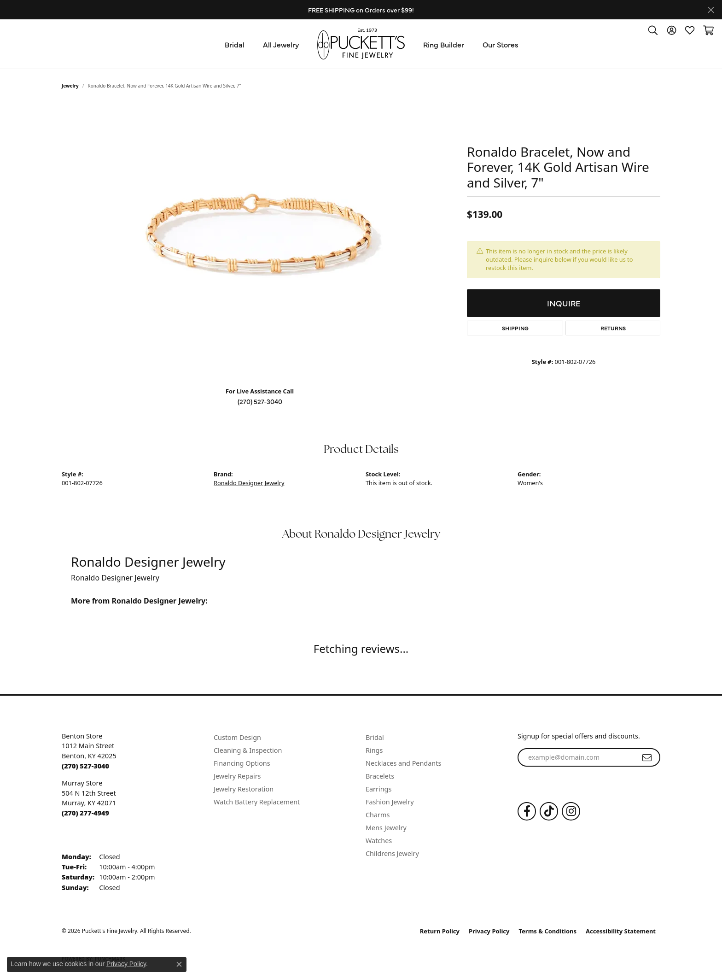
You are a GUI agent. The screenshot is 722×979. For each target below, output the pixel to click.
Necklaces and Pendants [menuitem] (403, 763)
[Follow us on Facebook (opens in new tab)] (527, 811)
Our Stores (500, 44)
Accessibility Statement (621, 931)
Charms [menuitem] (378, 814)
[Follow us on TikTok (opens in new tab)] (549, 811)
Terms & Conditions (548, 931)
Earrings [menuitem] (378, 789)
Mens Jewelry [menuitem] (386, 827)
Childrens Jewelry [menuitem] (392, 853)
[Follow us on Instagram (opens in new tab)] (571, 811)
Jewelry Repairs (237, 776)
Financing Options (242, 763)
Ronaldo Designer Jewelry (249, 483)
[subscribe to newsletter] (647, 757)
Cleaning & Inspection (248, 750)
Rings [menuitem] (374, 750)
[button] (653, 30)
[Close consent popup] (179, 964)
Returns (613, 328)
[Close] (710, 10)
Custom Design (237, 737)
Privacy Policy (489, 931)
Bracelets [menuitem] (380, 776)
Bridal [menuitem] (375, 737)
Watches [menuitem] (379, 840)
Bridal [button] (235, 44)
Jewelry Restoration (244, 789)
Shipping (515, 328)
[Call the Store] (85, 766)
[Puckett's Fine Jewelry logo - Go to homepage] (361, 44)
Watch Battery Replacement (257, 801)
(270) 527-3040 (260, 401)
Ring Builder (443, 44)
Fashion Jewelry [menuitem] (390, 801)
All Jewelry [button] (281, 44)
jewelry (70, 85)
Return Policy (440, 931)
